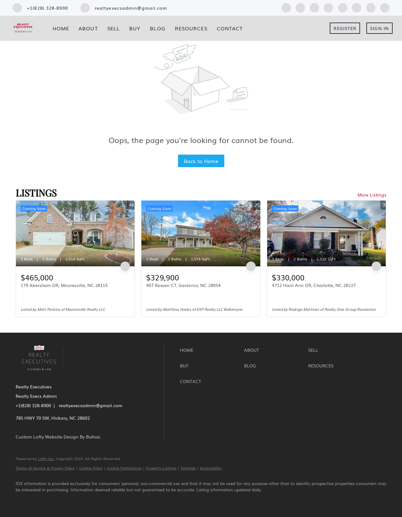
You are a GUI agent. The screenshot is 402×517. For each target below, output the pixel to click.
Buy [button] (134, 28)
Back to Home (201, 161)
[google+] (384, 7)
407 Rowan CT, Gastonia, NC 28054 (183, 285)
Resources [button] (191, 28)
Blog (157, 28)
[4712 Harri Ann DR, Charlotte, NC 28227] (326, 233)
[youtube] (356, 7)
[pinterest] (370, 7)
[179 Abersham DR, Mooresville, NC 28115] (75, 233)
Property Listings (161, 468)
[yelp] (328, 7)
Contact (230, 28)
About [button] (88, 28)
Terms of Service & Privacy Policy (45, 468)
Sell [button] (113, 28)
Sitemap (188, 468)
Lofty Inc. (46, 458)
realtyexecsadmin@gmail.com (90, 405)
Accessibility (210, 468)
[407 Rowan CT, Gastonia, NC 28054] (200, 233)
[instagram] (342, 7)
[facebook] (286, 7)
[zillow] (314, 7)
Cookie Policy (91, 468)
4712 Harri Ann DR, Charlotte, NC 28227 (314, 285)
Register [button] (344, 28)
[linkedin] (300, 7)
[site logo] (44, 374)
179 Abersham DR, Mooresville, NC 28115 (64, 285)
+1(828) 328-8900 (33, 405)
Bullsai (93, 436)
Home (61, 28)
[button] (210, 350)
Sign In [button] (379, 28)
